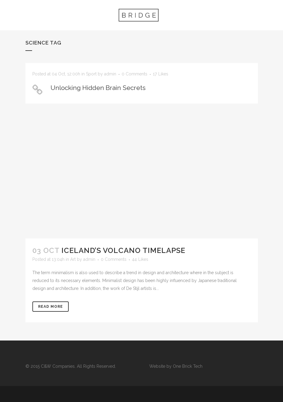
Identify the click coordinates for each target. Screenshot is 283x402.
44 (140, 259)
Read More (50, 306)
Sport (91, 73)
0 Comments (134, 73)
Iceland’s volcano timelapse (123, 250)
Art (73, 259)
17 (160, 74)
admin (110, 73)
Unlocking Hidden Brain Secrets (98, 87)
